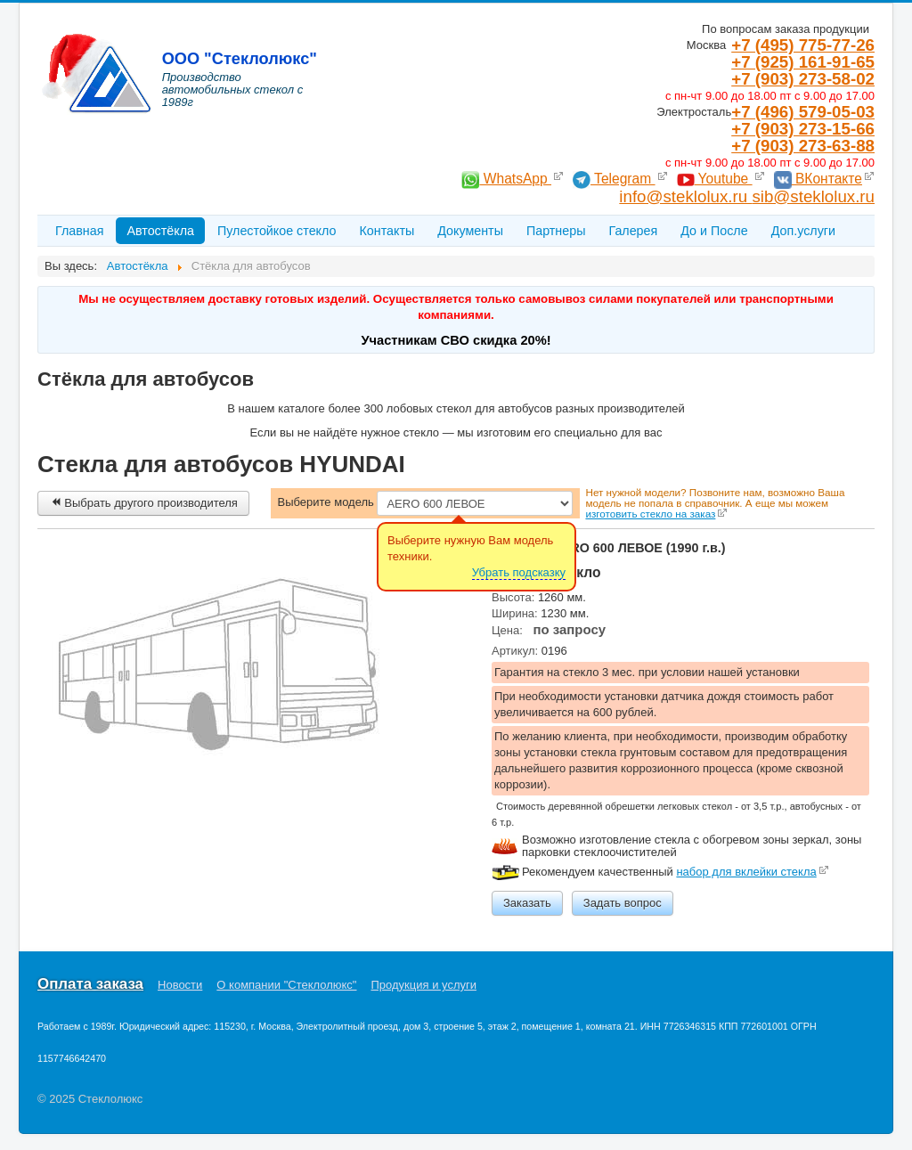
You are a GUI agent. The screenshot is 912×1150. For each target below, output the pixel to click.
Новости (180, 984)
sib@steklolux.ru (813, 196)
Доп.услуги (803, 231)
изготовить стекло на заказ (650, 513)
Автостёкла (160, 231)
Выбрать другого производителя (143, 503)
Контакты (386, 231)
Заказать (527, 902)
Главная (79, 231)
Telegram (614, 178)
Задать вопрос (622, 902)
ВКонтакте (818, 178)
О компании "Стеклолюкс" (286, 984)
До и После (713, 231)
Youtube (715, 178)
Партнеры (556, 231)
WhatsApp (506, 178)
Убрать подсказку (519, 572)
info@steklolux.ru (685, 196)
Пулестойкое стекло (277, 231)
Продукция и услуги (423, 984)
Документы (470, 231)
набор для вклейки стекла (746, 871)
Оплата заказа (90, 984)
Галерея (632, 231)
